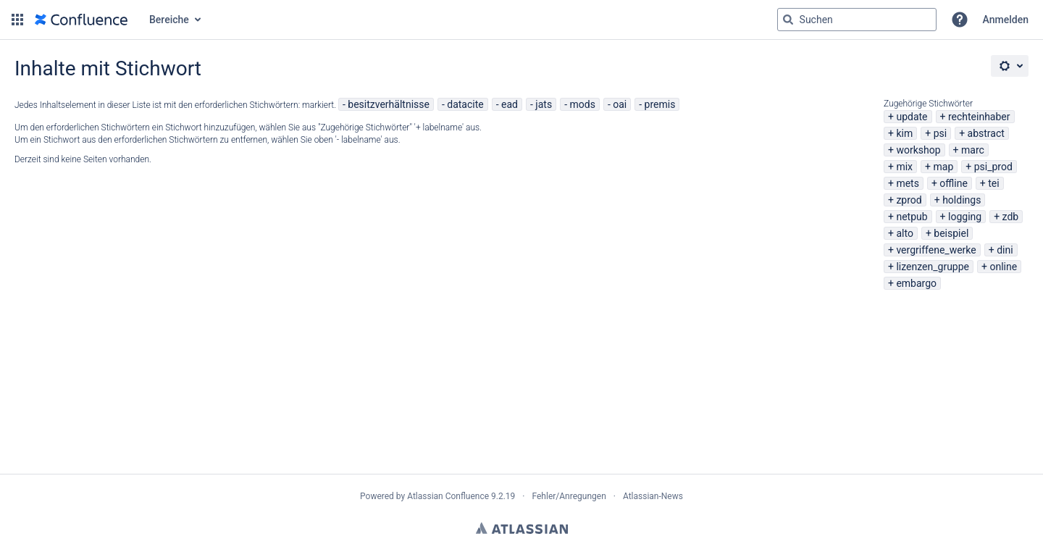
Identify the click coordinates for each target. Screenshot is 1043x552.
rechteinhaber (979, 116)
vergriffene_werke (936, 250)
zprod (908, 200)
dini (1005, 250)
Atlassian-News (653, 496)
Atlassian (522, 528)
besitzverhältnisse (389, 104)
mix (904, 166)
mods (582, 104)
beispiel (951, 233)
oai (620, 104)
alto (904, 233)
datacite (465, 104)
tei (993, 183)
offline (953, 183)
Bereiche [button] (169, 19)
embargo (916, 283)
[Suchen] (788, 19)
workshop (918, 150)
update (911, 116)
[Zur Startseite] (81, 19)
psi (940, 133)
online (1003, 266)
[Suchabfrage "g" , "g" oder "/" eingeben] (857, 19)
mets (907, 183)
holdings (961, 200)
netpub (911, 216)
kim (904, 133)
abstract (986, 133)
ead (509, 104)
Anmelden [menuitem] (1006, 19)
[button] (17, 19)
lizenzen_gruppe (932, 266)
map (943, 166)
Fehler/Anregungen (569, 496)
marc (972, 150)
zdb (1010, 216)
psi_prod (993, 166)
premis (660, 104)
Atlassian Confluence (448, 496)
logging (964, 216)
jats (543, 104)
